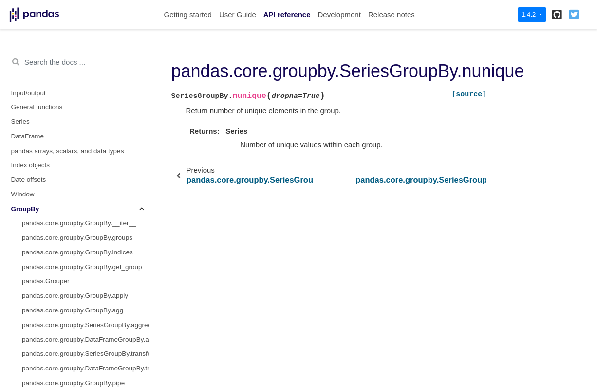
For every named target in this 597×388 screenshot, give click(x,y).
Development (338, 14)
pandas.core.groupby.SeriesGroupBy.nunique (85, 198)
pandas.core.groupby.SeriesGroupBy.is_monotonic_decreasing (85, 256)
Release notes (391, 14)
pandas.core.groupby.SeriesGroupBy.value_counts (85, 228)
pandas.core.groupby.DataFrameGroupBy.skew (85, 97)
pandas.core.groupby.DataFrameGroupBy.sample (85, 54)
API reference (287, 14)
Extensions (27, 358)
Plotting (22, 329)
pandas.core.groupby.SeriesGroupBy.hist (81, 155)
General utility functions (45, 344)
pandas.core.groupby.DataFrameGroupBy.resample (85, 39)
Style (18, 315)
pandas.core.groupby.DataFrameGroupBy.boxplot (85, 286)
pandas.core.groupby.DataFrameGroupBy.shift (85, 68)
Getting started (188, 14)
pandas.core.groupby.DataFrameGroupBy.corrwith (85, 271)
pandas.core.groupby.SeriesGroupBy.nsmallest (85, 184)
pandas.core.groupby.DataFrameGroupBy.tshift (85, 126)
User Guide (237, 14)
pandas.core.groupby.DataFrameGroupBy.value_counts (85, 140)
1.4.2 (530, 14)
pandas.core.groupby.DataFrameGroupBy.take (85, 112)
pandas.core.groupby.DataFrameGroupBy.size (85, 82)
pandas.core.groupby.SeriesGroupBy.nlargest (85, 170)
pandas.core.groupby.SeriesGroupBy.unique (85, 213)
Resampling (28, 300)
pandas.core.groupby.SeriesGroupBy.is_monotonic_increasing (85, 242)
